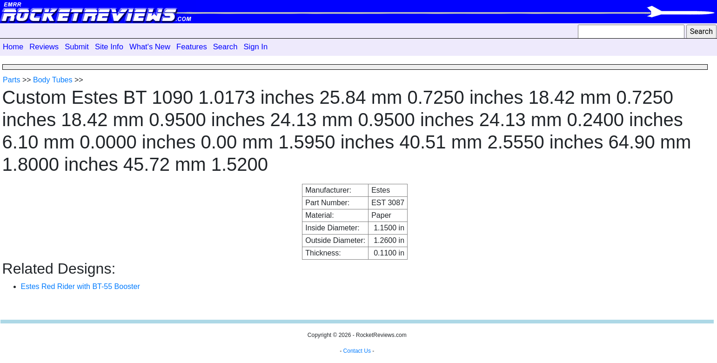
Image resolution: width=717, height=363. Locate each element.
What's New (149, 46)
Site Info (109, 46)
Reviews (44, 46)
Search (225, 46)
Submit (77, 46)
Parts (11, 80)
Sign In (255, 46)
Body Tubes (53, 80)
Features (191, 46)
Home (13, 46)
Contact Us (357, 351)
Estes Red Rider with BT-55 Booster (80, 286)
